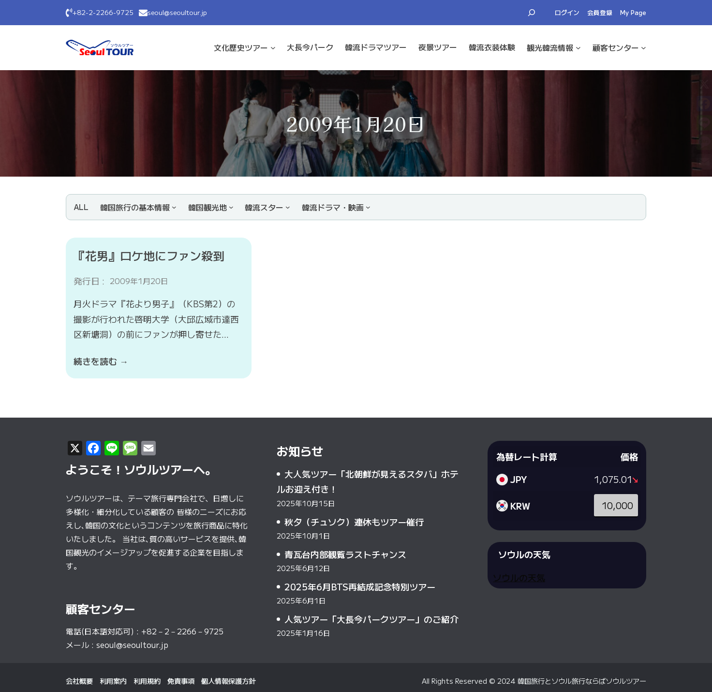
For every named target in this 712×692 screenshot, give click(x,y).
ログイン (567, 12)
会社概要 (79, 681)
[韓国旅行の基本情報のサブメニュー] (138, 207)
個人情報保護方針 (228, 681)
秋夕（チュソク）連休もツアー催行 (354, 521)
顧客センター (616, 47)
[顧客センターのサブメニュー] (643, 47)
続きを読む (101, 361)
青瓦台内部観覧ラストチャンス (345, 554)
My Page (633, 12)
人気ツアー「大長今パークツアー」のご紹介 (371, 619)
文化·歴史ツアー (241, 47)
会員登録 (599, 12)
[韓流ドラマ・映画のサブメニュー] (336, 207)
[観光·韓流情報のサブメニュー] (578, 47)
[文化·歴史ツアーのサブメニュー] (273, 47)
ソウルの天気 (519, 577)
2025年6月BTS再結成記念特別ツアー (359, 586)
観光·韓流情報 (550, 47)
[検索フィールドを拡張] (531, 12)
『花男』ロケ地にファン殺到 (149, 255)
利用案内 (113, 681)
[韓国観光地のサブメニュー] (211, 207)
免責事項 (180, 681)
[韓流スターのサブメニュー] (267, 207)
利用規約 (147, 681)
